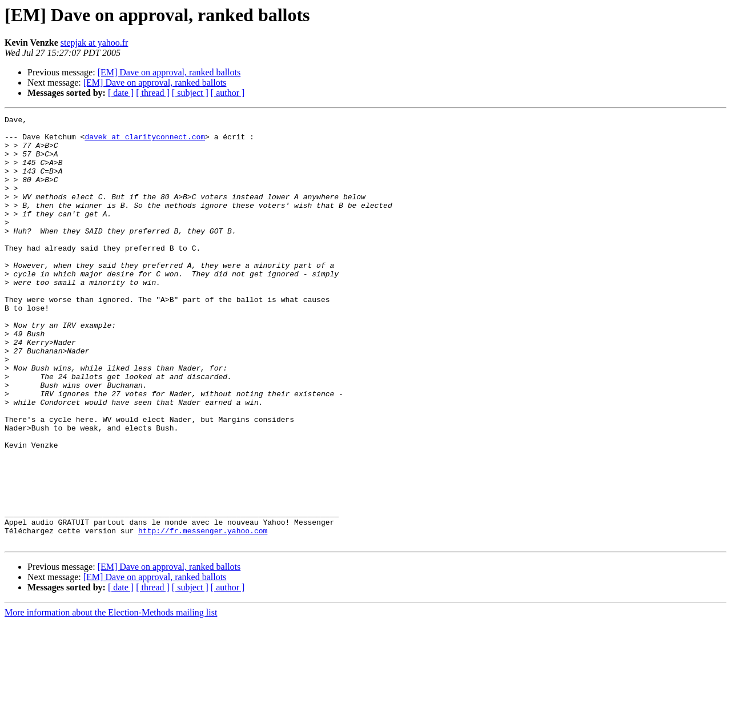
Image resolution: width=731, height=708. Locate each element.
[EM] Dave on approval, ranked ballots (169, 72)
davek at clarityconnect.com (145, 141)
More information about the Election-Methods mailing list (111, 698)
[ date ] (121, 93)
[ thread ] (153, 93)
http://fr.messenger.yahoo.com (202, 614)
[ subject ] (190, 93)
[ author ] (228, 93)
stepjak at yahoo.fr (94, 42)
